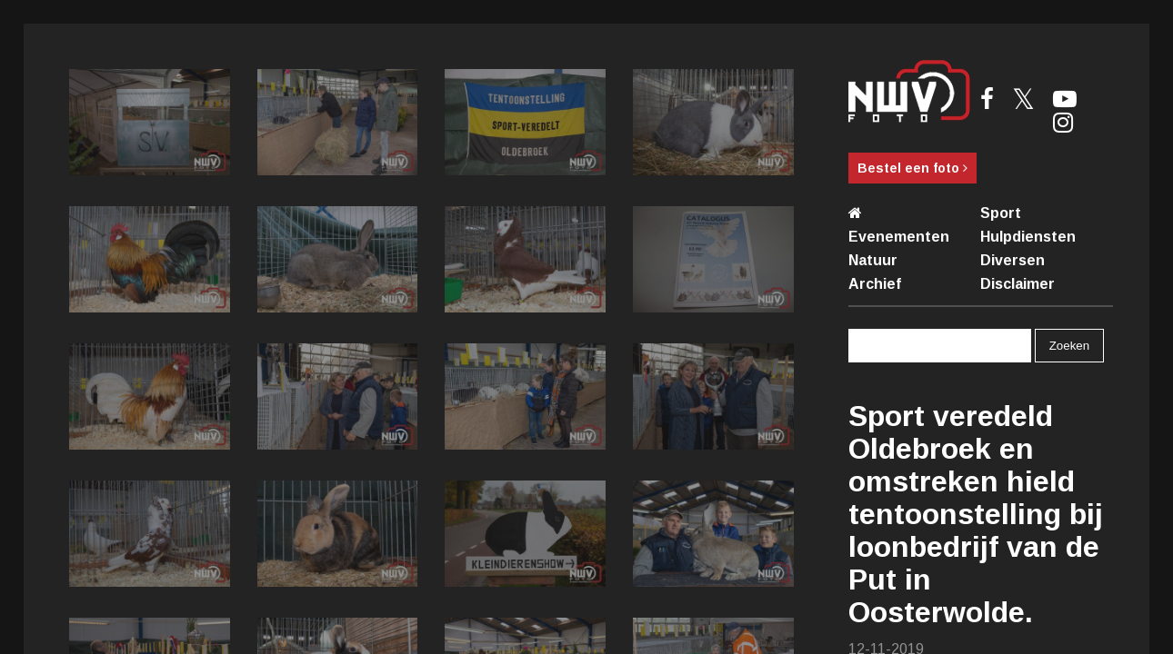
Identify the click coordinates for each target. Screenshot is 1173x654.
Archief (874, 284)
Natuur (872, 260)
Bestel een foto (912, 168)
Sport (1000, 213)
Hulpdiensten (1028, 236)
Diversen (1012, 260)
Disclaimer (1017, 284)
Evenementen (898, 236)
